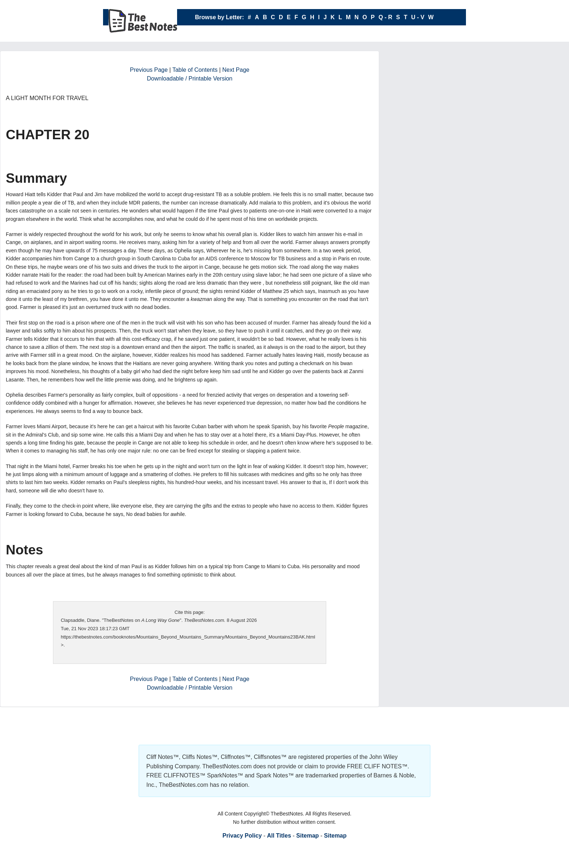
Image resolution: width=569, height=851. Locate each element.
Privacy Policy (242, 836)
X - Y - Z (314, 33)
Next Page (236, 70)
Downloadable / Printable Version (190, 78)
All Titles (279, 836)
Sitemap (307, 836)
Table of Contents (195, 70)
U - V (417, 17)
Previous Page (149, 70)
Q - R (385, 17)
